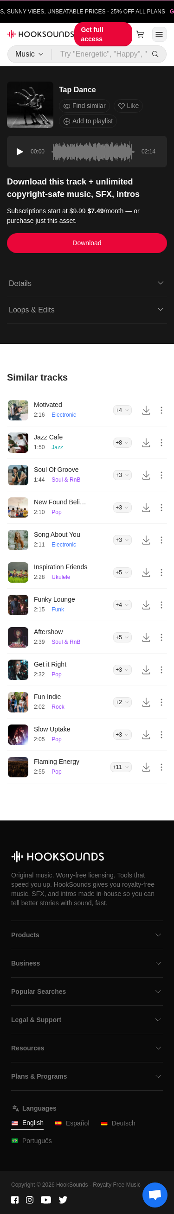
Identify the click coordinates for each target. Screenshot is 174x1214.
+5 (122, 572)
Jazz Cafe (48, 437)
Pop (56, 512)
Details (87, 282)
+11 (121, 767)
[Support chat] (155, 1195)
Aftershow (48, 632)
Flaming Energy (56, 761)
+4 (122, 410)
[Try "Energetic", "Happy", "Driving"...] (100, 54)
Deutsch (118, 1123)
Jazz (57, 447)
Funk (58, 609)
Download (86, 243)
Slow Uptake (52, 729)
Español (72, 1123)
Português (31, 1141)
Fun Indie (47, 696)
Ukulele (61, 577)
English (27, 1123)
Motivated (48, 404)
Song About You (57, 534)
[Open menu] (159, 34)
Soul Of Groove (56, 469)
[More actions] (161, 410)
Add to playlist (88, 121)
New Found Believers (62, 502)
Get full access (92, 34)
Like (128, 106)
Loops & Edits (87, 309)
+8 (122, 442)
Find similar (84, 106)
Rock (58, 707)
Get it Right (50, 664)
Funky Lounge (54, 599)
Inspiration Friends (60, 567)
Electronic (64, 415)
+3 (122, 475)
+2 (122, 702)
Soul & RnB (66, 480)
